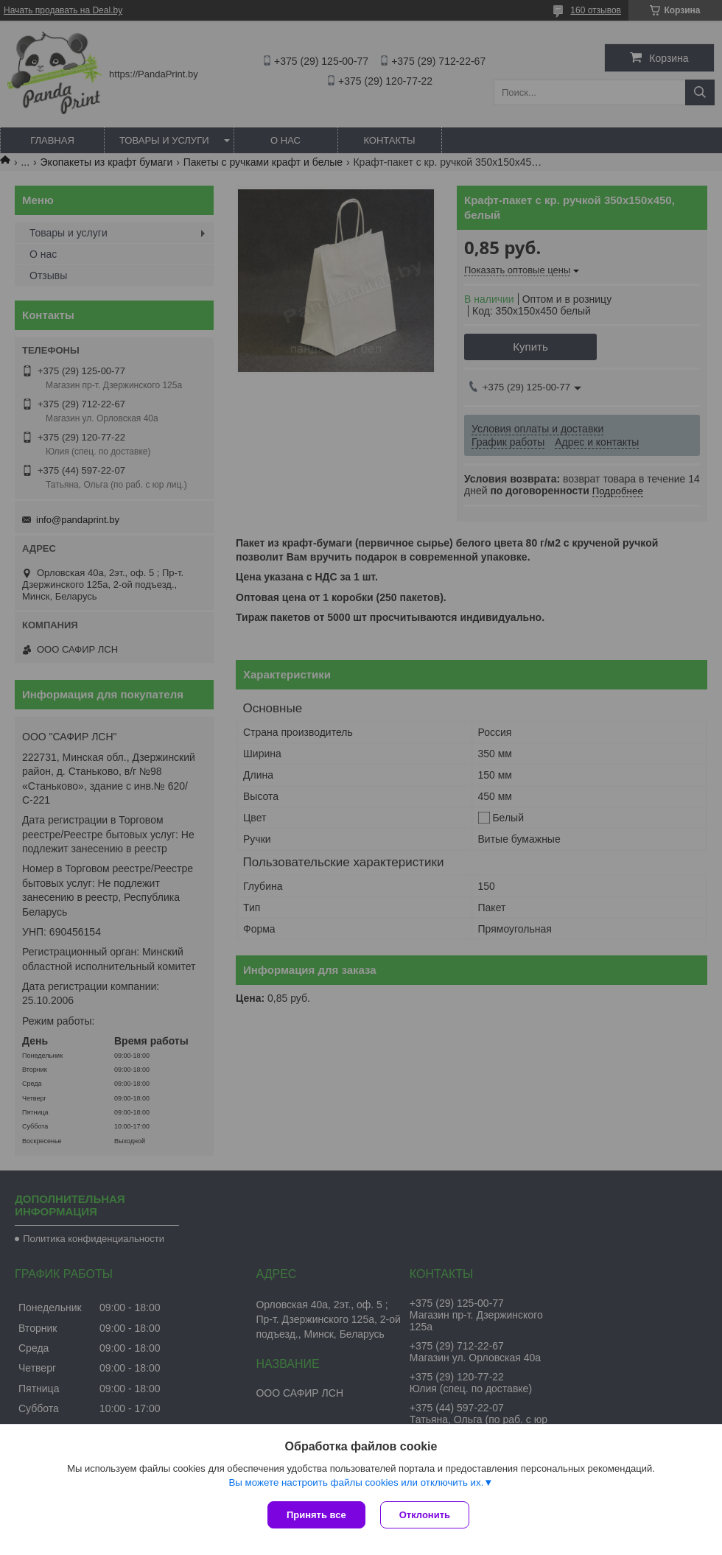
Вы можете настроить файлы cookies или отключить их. (355, 1482)
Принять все (316, 1514)
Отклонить (424, 1514)
